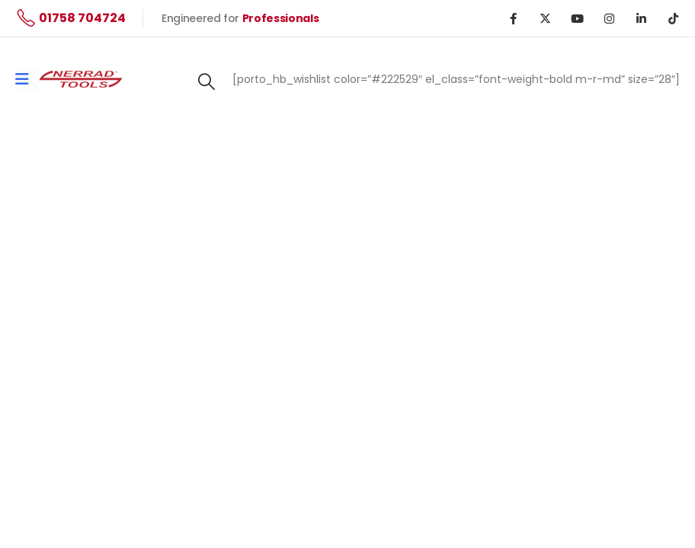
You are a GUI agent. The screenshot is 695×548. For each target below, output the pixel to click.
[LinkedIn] (640, 18)
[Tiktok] (672, 18)
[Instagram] (608, 18)
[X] (544, 18)
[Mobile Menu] (27, 79)
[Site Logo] (81, 79)
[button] (206, 82)
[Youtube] (576, 18)
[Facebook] (512, 18)
